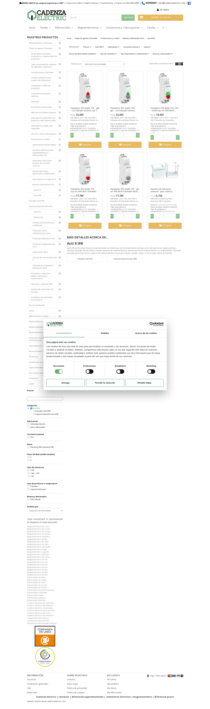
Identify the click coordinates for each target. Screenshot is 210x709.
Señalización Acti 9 (40, 252)
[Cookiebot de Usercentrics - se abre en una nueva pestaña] (152, 324)
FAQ (29, 688)
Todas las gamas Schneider (40, 48)
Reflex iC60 (38, 217)
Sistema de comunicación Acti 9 (44, 258)
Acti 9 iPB (37, 195)
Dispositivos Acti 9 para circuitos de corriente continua (42, 163)
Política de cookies (75, 692)
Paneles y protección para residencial (43, 223)
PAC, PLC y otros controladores (44, 134)
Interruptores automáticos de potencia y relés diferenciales (43, 119)
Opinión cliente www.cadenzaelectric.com (46, 701)
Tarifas (152, 27)
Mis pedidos (113, 683)
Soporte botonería (38, 489)
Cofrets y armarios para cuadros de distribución (41, 78)
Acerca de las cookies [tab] (146, 333)
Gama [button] (147, 47)
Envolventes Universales (41, 107)
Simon (31, 310)
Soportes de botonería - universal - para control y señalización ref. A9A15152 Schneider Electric (162, 190)
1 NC (32, 476)
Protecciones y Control (40, 139)
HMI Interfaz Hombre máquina (43, 112)
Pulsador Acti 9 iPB (36, 201)
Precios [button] (87, 47)
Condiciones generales (37, 683)
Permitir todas (144, 383)
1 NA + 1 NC (35, 473)
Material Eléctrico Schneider (40, 43)
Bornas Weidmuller (37, 305)
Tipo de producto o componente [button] (135, 54)
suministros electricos (118, 696)
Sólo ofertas (35, 499)
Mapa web (32, 692)
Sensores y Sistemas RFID (42, 284)
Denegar (66, 383)
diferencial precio (164, 696)
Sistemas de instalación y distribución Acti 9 (43, 266)
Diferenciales (64, 27)
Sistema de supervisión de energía (42, 290)
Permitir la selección (105, 383)
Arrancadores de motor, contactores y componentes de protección (44, 56)
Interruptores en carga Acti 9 (44, 179)
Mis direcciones (114, 692)
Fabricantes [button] (113, 47)
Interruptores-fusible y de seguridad (41, 127)
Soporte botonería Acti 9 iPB (40, 206)
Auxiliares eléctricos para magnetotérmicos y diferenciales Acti (42, 152)
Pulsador (34, 486)
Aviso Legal (72, 683)
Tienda (45, 27)
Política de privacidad (77, 688)
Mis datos (111, 688)
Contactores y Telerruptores (124, 27)
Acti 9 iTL (37, 212)
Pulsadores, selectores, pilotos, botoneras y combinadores (41, 276)
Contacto (71, 679)
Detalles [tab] (105, 333)
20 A (32, 437)
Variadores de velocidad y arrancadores (42, 298)
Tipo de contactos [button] (108, 54)
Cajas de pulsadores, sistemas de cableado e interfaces (44, 65)
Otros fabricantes (37, 427)
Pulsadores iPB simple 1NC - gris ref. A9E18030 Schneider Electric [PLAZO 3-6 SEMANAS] (124, 190)
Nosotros (31, 679)
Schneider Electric (37, 424)
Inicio (32, 27)
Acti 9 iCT (37, 190)
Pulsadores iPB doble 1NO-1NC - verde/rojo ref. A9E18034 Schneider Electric (165, 109)
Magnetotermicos (90, 27)
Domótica (35, 101)
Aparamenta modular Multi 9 (44, 144)
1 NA (32, 470)
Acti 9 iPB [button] (99, 47)
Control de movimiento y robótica (41, 94)
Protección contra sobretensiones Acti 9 (41, 231)
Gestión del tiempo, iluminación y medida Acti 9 (43, 172)
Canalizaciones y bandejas (42, 72)
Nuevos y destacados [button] (162, 54)
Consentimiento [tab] (64, 333)
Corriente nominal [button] (131, 47)
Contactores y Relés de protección (40, 86)
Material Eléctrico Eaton (38, 316)
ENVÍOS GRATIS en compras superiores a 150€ (41, 3)
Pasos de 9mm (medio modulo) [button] (82, 54)
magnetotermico (143, 696)
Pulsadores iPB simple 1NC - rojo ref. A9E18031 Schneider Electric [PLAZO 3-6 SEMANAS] (84, 190)
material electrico (46, 696)
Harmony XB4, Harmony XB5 (42, 447)
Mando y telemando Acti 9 (43, 184)
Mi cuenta (164, 9)
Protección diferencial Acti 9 (43, 238)
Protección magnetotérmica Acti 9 (43, 245)
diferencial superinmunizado (87, 696)
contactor (63, 696)
